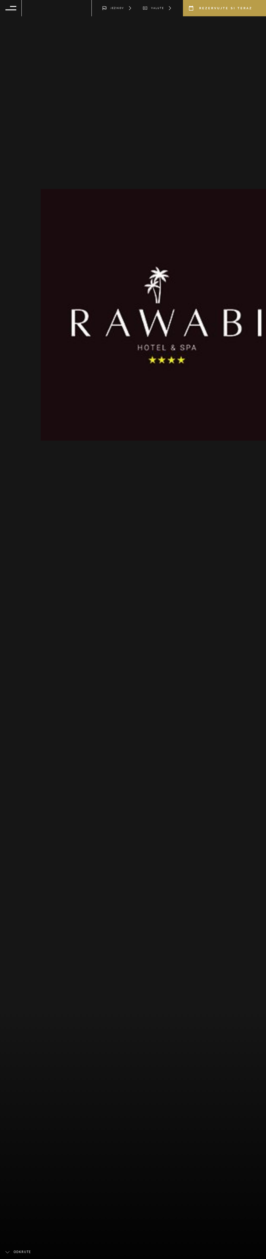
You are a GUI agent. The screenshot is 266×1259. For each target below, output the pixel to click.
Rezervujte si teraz (225, 8)
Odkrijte (22, 1252)
